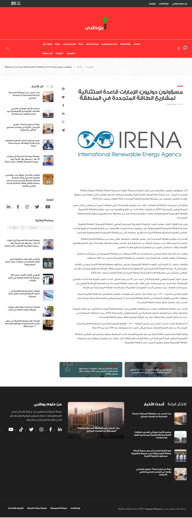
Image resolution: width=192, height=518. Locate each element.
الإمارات (58, 53)
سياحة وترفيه (92, 44)
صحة (81, 44)
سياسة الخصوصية (58, 508)
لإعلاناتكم (163, 4)
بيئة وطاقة (125, 44)
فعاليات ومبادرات (110, 365)
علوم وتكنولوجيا (110, 44)
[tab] (154, 404)
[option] (29, 140)
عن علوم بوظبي (179, 4)
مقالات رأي (47, 44)
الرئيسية (71, 53)
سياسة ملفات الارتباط (37, 508)
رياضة (57, 44)
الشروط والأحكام (15, 508)
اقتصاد (137, 44)
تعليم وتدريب (69, 44)
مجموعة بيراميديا (153, 509)
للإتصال (152, 4)
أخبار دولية (48, 53)
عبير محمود (171, 104)
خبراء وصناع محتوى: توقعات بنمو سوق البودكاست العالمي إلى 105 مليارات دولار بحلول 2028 (98, 371)
